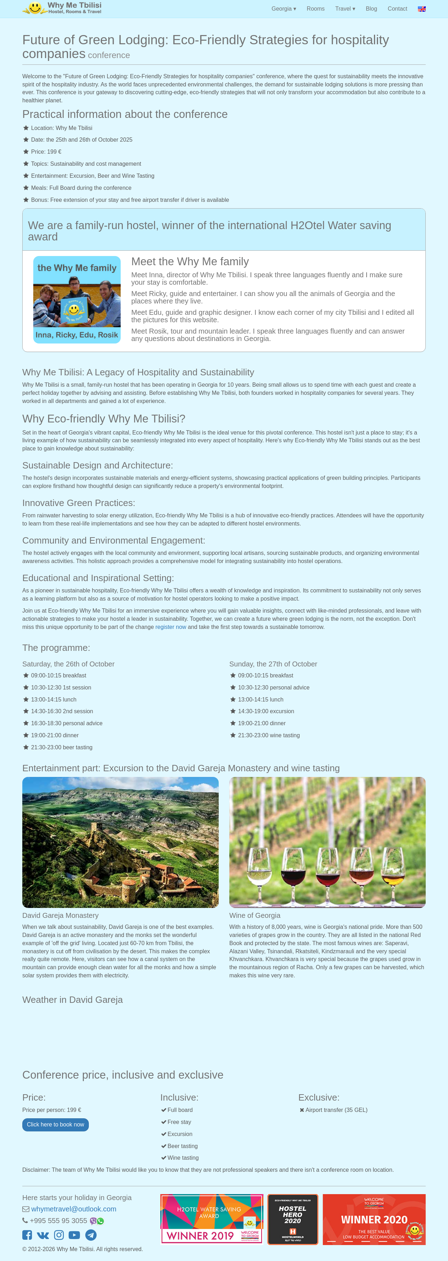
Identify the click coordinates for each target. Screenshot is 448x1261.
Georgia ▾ (283, 9)
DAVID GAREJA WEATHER (224, 1035)
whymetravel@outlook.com (73, 1209)
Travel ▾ (345, 9)
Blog (371, 9)
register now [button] (170, 627)
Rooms (316, 9)
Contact (397, 9)
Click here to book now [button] (55, 1124)
